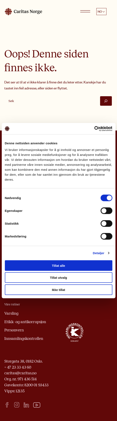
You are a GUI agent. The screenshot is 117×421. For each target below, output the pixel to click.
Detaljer (98, 253)
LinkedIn (26, 404)
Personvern (14, 330)
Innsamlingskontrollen (23, 338)
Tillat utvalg (58, 277)
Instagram (16, 404)
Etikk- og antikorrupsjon (25, 322)
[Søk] (106, 101)
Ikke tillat (58, 289)
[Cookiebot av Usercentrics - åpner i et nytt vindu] (94, 128)
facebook (6, 404)
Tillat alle (58, 265)
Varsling (11, 313)
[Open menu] (85, 12)
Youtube (36, 405)
